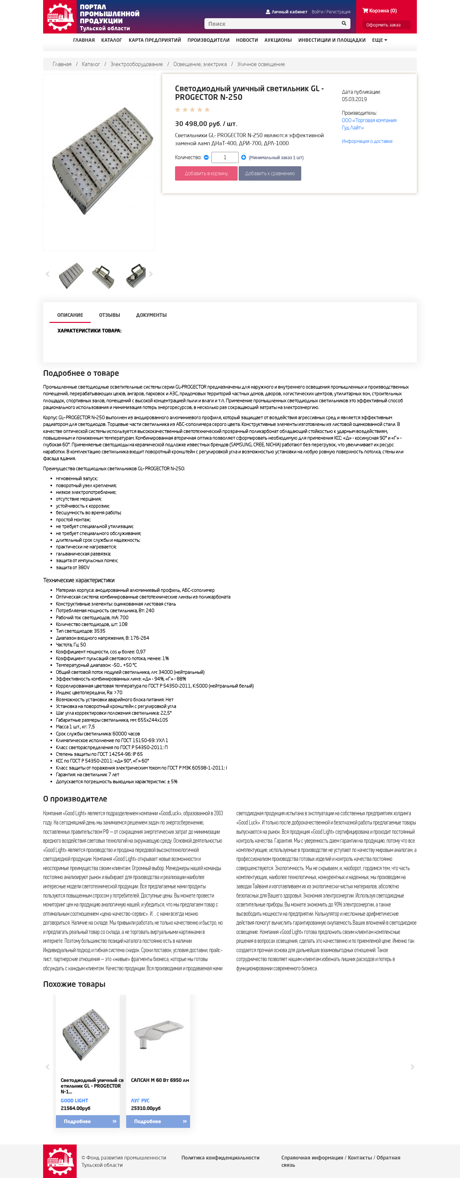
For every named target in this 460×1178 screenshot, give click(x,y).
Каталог (91, 64)
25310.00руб (146, 1108)
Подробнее (96, 1121)
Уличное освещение (261, 64)
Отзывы (109, 315)
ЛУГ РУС (140, 1101)
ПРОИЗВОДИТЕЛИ (209, 40)
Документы (151, 315)
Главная (62, 64)
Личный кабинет (287, 12)
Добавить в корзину (206, 173)
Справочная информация (312, 1157)
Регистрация (338, 12)
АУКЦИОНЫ (278, 40)
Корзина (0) (380, 10)
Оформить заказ (383, 25)
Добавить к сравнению (270, 173)
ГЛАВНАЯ (84, 40)
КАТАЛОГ (111, 40)
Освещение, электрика (200, 64)
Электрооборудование (137, 64)
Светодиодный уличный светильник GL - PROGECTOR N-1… (92, 1086)
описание (70, 315)
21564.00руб (75, 1108)
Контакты (360, 1157)
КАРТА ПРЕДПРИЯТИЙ (155, 40)
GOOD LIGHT (74, 1101)
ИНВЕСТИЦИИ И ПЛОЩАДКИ (332, 40)
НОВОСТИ (247, 40)
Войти (317, 12)
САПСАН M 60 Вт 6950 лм (160, 1080)
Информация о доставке (367, 141)
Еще (379, 40)
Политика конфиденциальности (220, 1157)
